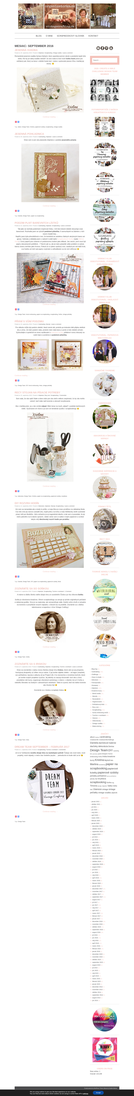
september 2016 (97, 929)
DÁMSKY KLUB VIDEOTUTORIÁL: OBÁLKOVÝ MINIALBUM (104, 300)
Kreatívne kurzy (96, 691)
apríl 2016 (95, 943)
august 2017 (96, 899)
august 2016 (96, 932)
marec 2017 (96, 913)
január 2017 (96, 919)
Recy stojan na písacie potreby (37, 392)
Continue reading (50, 117)
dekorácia (20, 496)
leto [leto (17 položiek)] (111, 760)
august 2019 (96, 834)
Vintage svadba (57, 53)
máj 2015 (95, 973)
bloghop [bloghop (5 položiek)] (97, 737)
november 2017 (97, 891)
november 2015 (97, 957)
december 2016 (97, 921)
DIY (27, 385)
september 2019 (97, 831)
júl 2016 (94, 935)
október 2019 (96, 829)
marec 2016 (96, 946)
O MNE (49, 36)
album (19, 127)
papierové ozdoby (40, 127)
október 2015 (96, 959)
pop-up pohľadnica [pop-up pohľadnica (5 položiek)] (111, 776)
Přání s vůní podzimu (29, 321)
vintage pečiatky (67, 314)
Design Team (25, 127)
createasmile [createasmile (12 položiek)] (94, 740)
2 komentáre (62, 395)
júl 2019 (94, 837)
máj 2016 (95, 940)
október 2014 (96, 992)
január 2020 (95, 823)
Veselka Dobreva (113, 1088)
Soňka (60, 314)
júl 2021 (94, 807)
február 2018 (96, 883)
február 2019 (96, 850)
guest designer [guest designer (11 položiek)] (103, 754)
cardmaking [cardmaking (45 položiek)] (105, 737)
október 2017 (96, 894)
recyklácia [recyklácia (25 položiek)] (102, 779)
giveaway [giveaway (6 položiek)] (95, 753)
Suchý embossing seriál (100, 712)
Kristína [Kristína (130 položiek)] (99, 759)
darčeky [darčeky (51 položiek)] (94, 746)
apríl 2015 (95, 976)
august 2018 (96, 867)
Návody (48, 324)
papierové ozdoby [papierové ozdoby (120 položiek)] (108, 772)
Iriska (40, 385)
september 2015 (97, 962)
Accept (98, 1093)
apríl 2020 (94, 815)
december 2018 (97, 856)
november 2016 (97, 924)
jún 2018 (95, 872)
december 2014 (97, 987)
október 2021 (95, 804)
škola (59, 581)
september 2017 (97, 897)
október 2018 (96, 861)
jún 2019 (95, 840)
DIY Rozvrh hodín (27, 503)
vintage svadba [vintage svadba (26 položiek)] (104, 793)
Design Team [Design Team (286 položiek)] (99, 750)
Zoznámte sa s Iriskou (30, 663)
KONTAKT (93, 36)
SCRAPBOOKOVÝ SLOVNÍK (70, 36)
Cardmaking (42, 136)
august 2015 (96, 965)
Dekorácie (41, 506)
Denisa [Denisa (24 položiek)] (111, 746)
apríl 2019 (95, 845)
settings (85, 1094)
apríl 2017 (95, 910)
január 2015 (96, 984)
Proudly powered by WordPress (91, 1088)
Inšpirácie (41, 53)
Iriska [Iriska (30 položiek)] (104, 756)
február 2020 (95, 820)
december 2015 (97, 954)
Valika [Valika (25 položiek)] (110, 786)
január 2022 (95, 801)
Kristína (32, 127)
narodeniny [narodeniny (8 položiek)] (102, 764)
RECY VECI (105, 539)
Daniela (20, 216)
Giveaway (94, 685)
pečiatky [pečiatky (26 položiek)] (93, 776)
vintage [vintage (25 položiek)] (105, 789)
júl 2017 (94, 902)
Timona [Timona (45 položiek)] (93, 785)
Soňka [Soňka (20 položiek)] (109, 783)
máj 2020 (94, 812)
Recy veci (47, 395)
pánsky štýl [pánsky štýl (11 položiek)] (93, 779)
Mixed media (96, 693)
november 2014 (97, 989)
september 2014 (97, 995)
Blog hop (94, 669)
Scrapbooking (48, 53)
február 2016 (96, 949)
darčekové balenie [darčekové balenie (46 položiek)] (107, 743)
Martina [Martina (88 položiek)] (94, 764)
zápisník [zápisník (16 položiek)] (114, 793)
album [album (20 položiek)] (92, 737)
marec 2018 (96, 880)
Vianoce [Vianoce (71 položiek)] (97, 789)
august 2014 (96, 998)
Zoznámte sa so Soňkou (32, 588)
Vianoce (95, 718)
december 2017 (97, 889)
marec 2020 (95, 818)
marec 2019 (96, 848)
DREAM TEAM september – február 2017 (42, 746)
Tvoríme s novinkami (58, 591)
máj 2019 (95, 842)
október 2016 (96, 927)
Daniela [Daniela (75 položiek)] (94, 742)
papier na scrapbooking (37, 216)
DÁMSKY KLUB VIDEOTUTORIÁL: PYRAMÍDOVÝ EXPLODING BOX (104, 261)
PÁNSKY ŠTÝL (104, 507)
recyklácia (64, 496)
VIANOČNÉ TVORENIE (105, 370)
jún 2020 (94, 810)
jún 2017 (95, 905)
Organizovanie (97, 702)
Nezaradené (96, 699)
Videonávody (96, 721)
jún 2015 (95, 970)
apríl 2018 (95, 878)
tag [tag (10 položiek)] (113, 782)
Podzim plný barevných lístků (36, 222)
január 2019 (96, 853)
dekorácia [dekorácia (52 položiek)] (103, 746)
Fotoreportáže (96, 682)
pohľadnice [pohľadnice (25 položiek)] (101, 776)
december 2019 (97, 826)
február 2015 (96, 981)
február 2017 (96, 916)
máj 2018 (95, 875)
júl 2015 (94, 968)
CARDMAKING (104, 403)
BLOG (39, 36)
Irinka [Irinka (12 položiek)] (100, 756)
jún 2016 (95, 938)
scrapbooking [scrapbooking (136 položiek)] (98, 782)
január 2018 (96, 886)
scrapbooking (49, 127)
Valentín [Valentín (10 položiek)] (104, 786)
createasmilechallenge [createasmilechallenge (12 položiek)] (106, 740)
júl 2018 (94, 869)
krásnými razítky (57, 332)
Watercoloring (96, 726)
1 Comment (68, 591)
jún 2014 (95, 1000)
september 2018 (97, 864)
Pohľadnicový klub (98, 704)
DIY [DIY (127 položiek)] (110, 750)
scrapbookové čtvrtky (65, 239)
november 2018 (97, 859)
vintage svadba (58, 127)
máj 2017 (95, 908)
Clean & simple (96, 677)
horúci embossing (31, 314)
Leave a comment (68, 53)
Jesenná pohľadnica (29, 133)
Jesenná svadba (26, 50)
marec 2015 (96, 978)
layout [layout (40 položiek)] (107, 760)
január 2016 (96, 951)
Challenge (94, 674)
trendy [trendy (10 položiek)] (100, 786)
